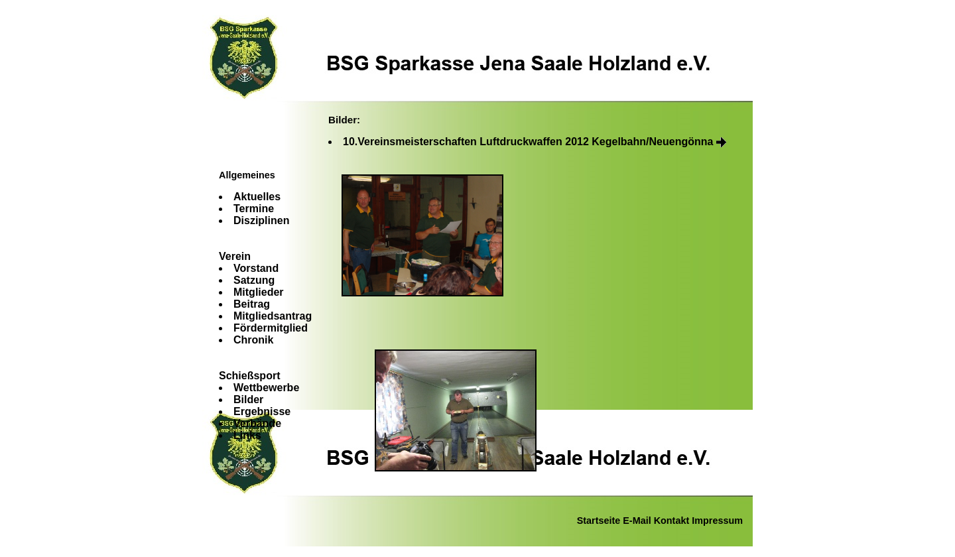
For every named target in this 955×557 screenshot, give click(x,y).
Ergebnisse (261, 411)
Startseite (599, 520)
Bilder (248, 399)
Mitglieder (258, 292)
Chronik (253, 339)
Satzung (254, 280)
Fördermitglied (270, 328)
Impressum (717, 520)
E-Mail (637, 520)
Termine (253, 208)
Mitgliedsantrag (272, 316)
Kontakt (672, 520)
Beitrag (251, 304)
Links (247, 435)
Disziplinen (261, 220)
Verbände (257, 423)
